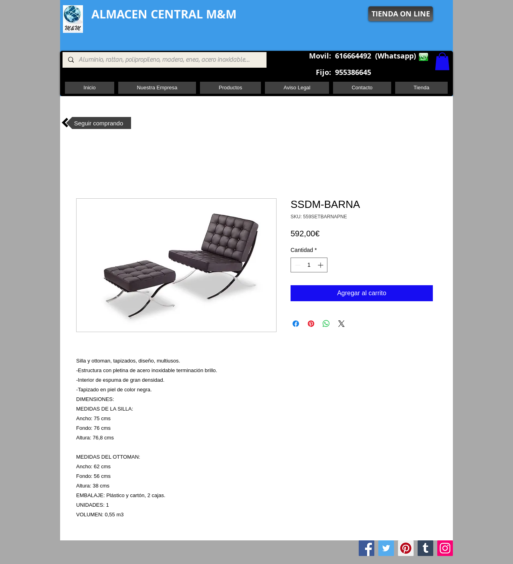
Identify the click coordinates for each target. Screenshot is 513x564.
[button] (442, 61)
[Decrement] (297, 265)
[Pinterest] (406, 548)
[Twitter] (386, 548)
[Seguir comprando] (98, 123)
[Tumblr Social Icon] (425, 548)
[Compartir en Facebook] (296, 323)
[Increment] (321, 265)
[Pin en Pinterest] (311, 323)
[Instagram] (445, 548)
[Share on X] (341, 323)
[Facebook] (366, 548)
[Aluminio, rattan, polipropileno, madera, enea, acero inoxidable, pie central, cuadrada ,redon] (164, 60)
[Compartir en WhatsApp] (326, 323)
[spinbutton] (309, 265)
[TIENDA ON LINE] (400, 13)
